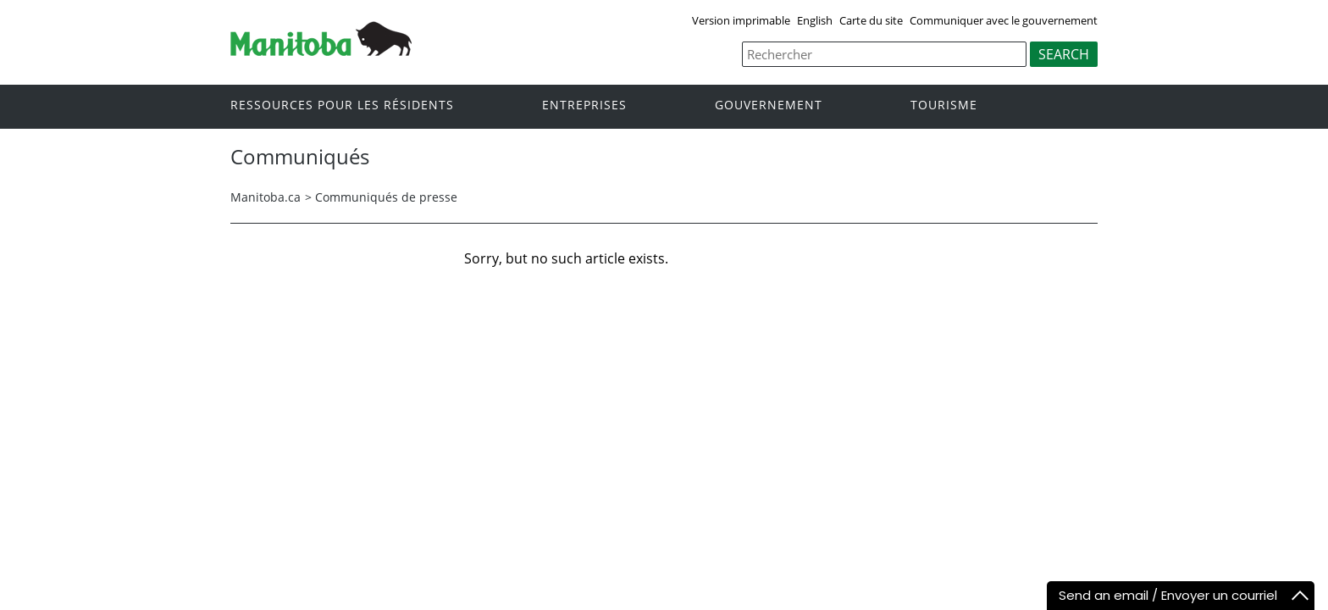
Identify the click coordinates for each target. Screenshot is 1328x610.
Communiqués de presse (386, 197)
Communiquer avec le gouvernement (1004, 20)
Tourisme (943, 105)
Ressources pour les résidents (342, 105)
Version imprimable (741, 20)
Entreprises (584, 105)
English (815, 20)
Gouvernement (768, 105)
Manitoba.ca (265, 197)
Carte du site (871, 20)
